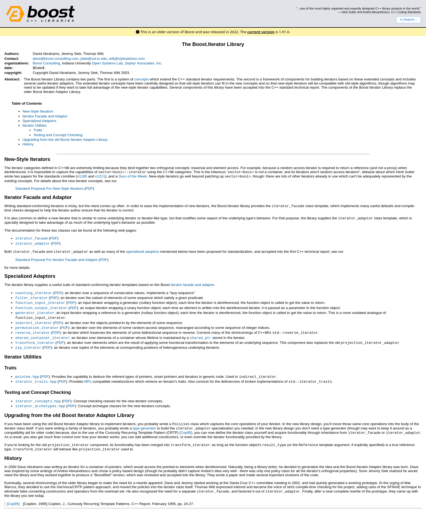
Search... (408, 19)
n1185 (82, 176)
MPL (88, 376)
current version (260, 31)
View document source (22, 504)
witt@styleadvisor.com (127, 59)
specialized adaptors (142, 250)
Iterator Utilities (35, 125)
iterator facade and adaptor (192, 283)
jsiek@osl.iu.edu (93, 59)
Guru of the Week (132, 176)
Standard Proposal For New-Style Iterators (49, 188)
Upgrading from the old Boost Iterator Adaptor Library (65, 140)
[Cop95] (186, 426)
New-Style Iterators (38, 111)
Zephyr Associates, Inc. (143, 63)
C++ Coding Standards (406, 12)
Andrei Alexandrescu (376, 12)
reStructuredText (101, 504)
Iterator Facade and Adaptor (45, 116)
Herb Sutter (349, 12)
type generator (144, 422)
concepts (141, 79)
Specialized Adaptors (39, 121)
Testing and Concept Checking (58, 135)
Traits (37, 130)
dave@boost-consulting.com (55, 59)
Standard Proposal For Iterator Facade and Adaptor (56, 258)
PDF (89, 188)
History (28, 144)
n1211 (100, 176)
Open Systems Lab (107, 63)
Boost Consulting (46, 63)
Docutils (72, 504)
